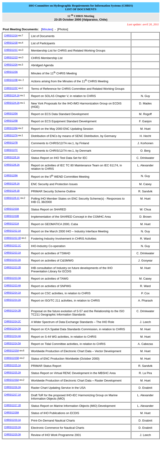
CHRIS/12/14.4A (12, 336)
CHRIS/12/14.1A (12, 293)
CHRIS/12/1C (11, 50)
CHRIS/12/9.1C (12, 198)
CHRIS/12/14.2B (12, 310)
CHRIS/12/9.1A (11, 183)
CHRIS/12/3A (11, 72)
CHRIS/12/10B (11, 216)
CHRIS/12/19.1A (12, 420)
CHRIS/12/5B (11, 121)
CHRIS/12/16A (11, 380)
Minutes (47, 29)
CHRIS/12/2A (10, 65)
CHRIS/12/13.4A (12, 285)
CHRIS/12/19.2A (12, 427)
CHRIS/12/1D (11, 57)
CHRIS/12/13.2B (12, 267)
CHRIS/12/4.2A (11, 103)
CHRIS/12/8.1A (11, 157)
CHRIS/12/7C (11, 150)
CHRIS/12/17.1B (12, 405)
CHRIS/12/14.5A (12, 343)
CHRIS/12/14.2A (12, 300)
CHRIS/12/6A (10, 128)
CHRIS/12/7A (10, 135)
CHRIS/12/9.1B (11, 191)
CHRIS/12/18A (11, 412)
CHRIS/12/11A (11, 223)
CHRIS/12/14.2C (12, 321)
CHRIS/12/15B (11, 358)
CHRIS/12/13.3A (12, 278)
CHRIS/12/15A (11, 350)
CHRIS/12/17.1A (12, 394)
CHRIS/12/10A (11, 209)
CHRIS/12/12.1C (12, 245)
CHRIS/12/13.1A (12, 253)
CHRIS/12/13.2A (12, 260)
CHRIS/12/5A (11, 113)
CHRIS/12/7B (11, 142)
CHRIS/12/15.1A (12, 365)
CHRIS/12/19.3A (12, 434)
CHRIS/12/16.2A (12, 387)
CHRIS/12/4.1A (11, 95)
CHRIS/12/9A (11, 175)
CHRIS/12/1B (11, 43)
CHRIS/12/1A (10, 35)
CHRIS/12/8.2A (11, 165)
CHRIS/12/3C (11, 88)
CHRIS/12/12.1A (12, 231)
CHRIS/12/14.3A (12, 328)
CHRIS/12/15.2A (12, 372)
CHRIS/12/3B (11, 80)
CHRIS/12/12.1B (12, 238)
